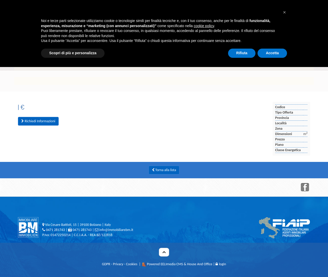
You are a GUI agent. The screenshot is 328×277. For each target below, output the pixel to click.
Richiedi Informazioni (38, 121)
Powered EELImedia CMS (165, 264)
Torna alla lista (164, 170)
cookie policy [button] (204, 26)
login (221, 264)
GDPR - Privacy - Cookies (119, 264)
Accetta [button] (272, 53)
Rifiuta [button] (242, 53)
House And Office (199, 264)
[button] (284, 12)
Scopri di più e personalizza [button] (72, 53)
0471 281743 (55, 230)
